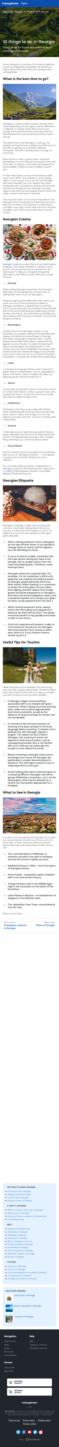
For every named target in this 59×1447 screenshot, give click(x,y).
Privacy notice (29, 1424)
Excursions (9, 1352)
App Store (8, 1371)
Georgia (7, 124)
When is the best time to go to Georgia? (26, 1210)
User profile (9, 1368)
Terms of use (14, 1420)
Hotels (7, 1348)
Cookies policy (44, 1420)
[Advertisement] (29, 1028)
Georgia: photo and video (19, 1194)
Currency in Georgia (17, 1266)
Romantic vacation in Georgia (21, 1254)
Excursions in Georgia (17, 1238)
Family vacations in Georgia (20, 1244)
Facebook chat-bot (38, 1348)
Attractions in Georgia (18, 1232)
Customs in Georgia (16, 1269)
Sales (6, 1345)
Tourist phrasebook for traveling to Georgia (27, 1272)
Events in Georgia (16, 1257)
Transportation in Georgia (19, 1276)
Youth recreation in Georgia (20, 1251)
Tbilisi (8, 471)
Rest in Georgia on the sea (20, 1241)
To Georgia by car (16, 1219)
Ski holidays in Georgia (18, 1247)
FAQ (31, 1341)
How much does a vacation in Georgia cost (27, 1216)
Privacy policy (29, 1420)
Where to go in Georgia (18, 1213)
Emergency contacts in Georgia (22, 1279)
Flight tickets (10, 1341)
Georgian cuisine (11, 264)
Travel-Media (10, 1355)
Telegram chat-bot (38, 1345)
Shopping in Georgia (17, 1235)
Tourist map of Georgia (18, 1198)
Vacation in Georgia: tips (19, 1229)
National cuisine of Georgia (20, 1201)
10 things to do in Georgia (19, 1191)
